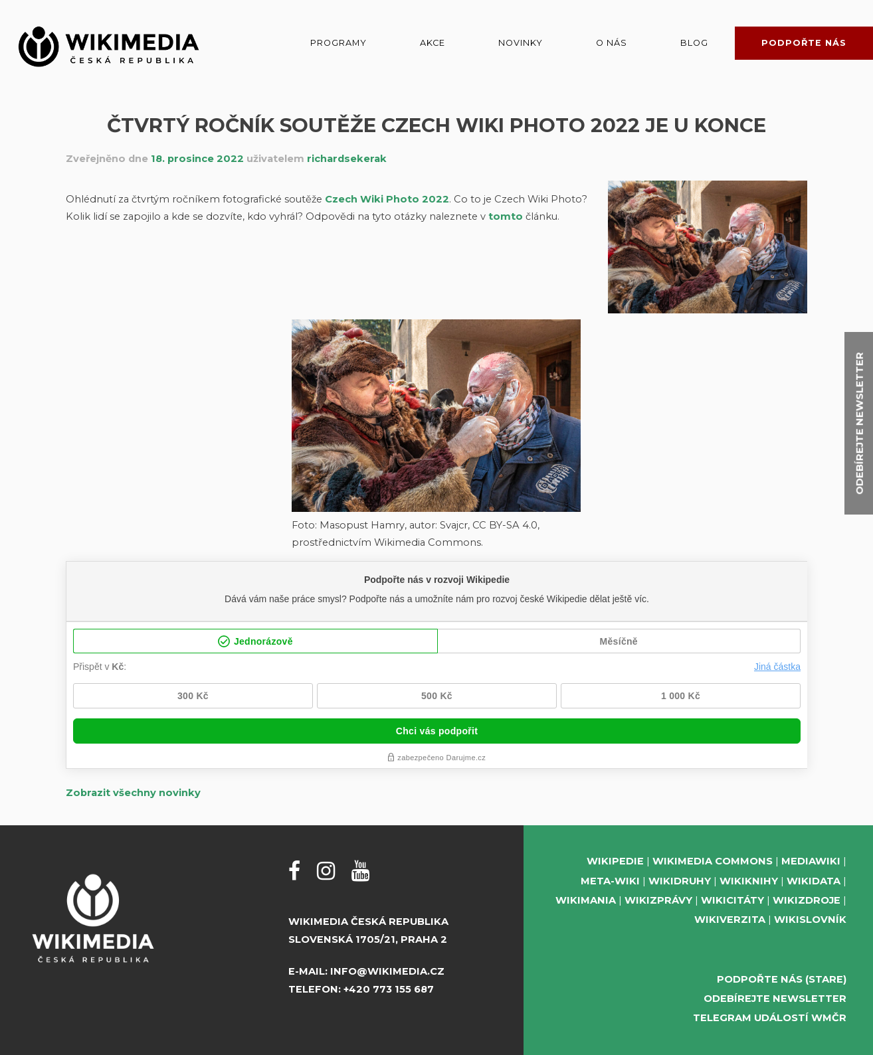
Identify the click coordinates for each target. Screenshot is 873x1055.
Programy (338, 43)
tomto (505, 216)
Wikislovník (810, 920)
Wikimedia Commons (712, 861)
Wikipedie (615, 861)
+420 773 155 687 (388, 989)
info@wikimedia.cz (387, 971)
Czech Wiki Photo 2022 (387, 199)
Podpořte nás (803, 43)
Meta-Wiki (610, 881)
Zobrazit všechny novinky (133, 793)
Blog (694, 43)
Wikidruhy (679, 881)
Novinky (520, 43)
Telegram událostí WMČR (769, 1018)
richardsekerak (347, 159)
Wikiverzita (729, 920)
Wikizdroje (806, 900)
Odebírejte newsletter (775, 999)
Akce (432, 43)
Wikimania (585, 900)
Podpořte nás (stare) (781, 979)
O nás (611, 43)
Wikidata (813, 881)
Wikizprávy (658, 900)
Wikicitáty (732, 900)
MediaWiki (810, 861)
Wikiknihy (749, 881)
